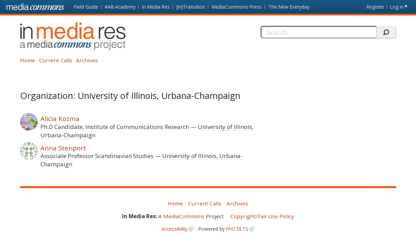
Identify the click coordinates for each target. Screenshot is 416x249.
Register (375, 6)
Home (27, 60)
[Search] (319, 32)
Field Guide (86, 6)
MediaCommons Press (237, 6)
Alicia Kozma (60, 118)
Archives (87, 60)
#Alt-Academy (120, 6)
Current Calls (55, 60)
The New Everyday (288, 6)
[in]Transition (190, 6)
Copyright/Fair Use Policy (262, 216)
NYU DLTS (237, 228)
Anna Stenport (63, 148)
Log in (397, 6)
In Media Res (156, 6)
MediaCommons (183, 216)
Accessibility (174, 228)
